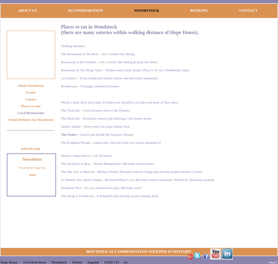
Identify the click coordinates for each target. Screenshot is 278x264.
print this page (30, 148)
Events (31, 92)
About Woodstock (31, 85)
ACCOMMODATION (85, 10)
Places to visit (31, 106)
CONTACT (248, 10)
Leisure (30, 99)
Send (32, 175)
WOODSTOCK (146, 10)
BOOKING (199, 10)
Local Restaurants (31, 113)
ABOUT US (27, 10)
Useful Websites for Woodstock (30, 119)
